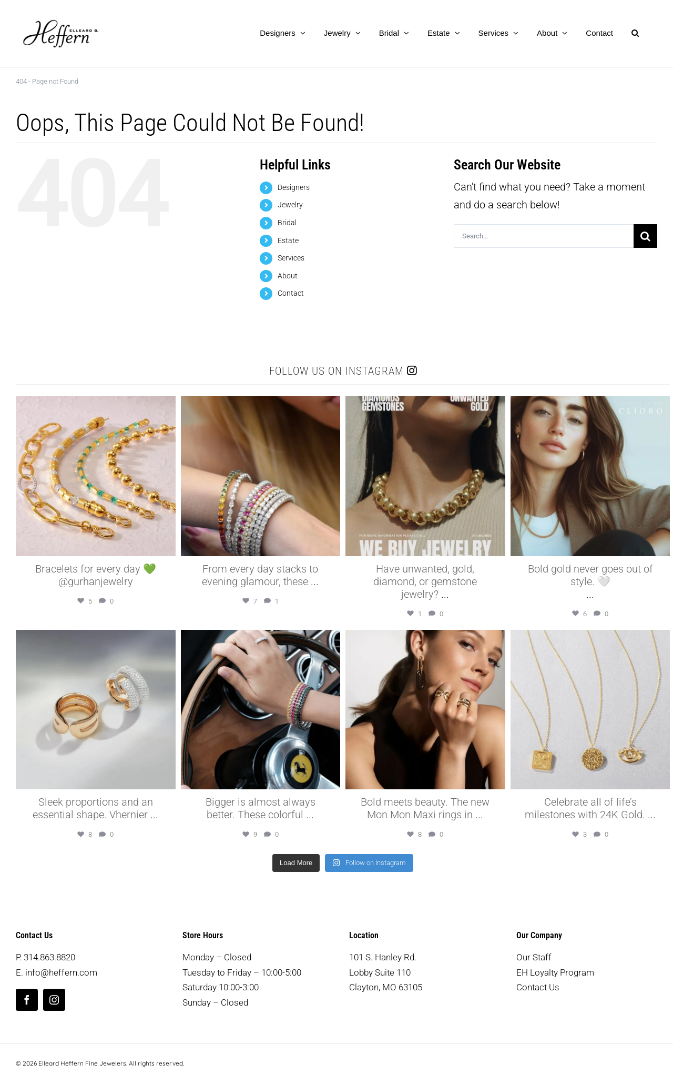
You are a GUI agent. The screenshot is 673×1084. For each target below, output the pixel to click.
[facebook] (27, 1000)
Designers (294, 187)
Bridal (287, 222)
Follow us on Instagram (343, 371)
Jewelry (290, 204)
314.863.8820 (49, 957)
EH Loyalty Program (555, 972)
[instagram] (54, 1000)
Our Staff (534, 957)
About (288, 276)
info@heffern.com (61, 972)
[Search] (645, 236)
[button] (635, 32)
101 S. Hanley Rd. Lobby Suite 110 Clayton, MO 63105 (385, 972)
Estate (288, 240)
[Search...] (544, 236)
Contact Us (537, 987)
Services (291, 258)
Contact (291, 293)
